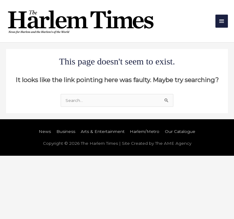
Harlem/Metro (144, 131)
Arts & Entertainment (103, 131)
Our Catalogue (180, 131)
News (45, 131)
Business (65, 131)
